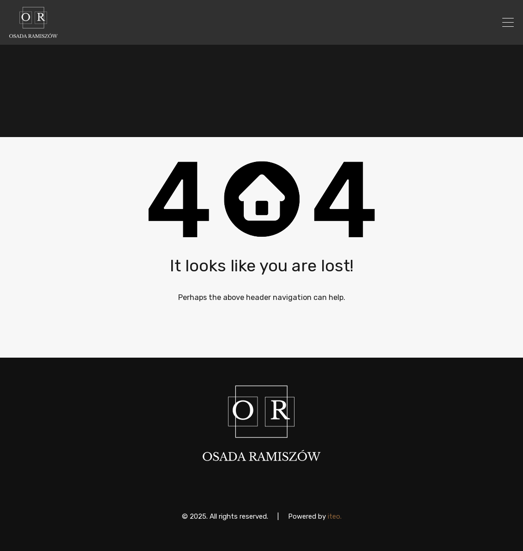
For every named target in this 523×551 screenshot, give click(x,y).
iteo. (335, 516)
